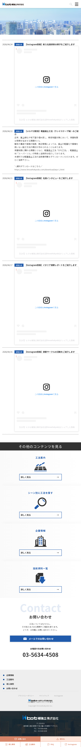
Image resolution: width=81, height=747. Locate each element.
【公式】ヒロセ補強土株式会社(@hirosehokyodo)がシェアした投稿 (46, 120)
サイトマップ (44, 695)
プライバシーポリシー (26, 695)
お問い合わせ (12, 688)
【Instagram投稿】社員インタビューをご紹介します (43, 178)
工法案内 (10, 679)
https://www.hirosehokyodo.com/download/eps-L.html (39, 169)
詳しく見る (40, 477)
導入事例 (10, 684)
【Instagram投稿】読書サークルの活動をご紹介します (44, 351)
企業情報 (10, 675)
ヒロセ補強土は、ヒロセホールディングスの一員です (40, 701)
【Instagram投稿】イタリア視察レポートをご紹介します (45, 265)
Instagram (58, 695)
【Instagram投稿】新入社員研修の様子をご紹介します (44, 44)
